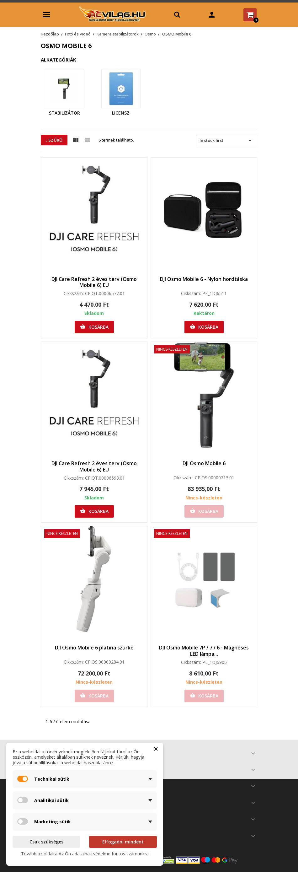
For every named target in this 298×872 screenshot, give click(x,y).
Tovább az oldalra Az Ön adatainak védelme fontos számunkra (85, 854)
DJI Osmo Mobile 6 (204, 463)
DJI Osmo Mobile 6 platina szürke (94, 647)
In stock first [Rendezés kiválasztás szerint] (227, 140)
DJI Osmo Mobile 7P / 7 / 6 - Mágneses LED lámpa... (204, 650)
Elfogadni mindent (123, 842)
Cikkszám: (74, 293)
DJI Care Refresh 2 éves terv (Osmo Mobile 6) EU (94, 282)
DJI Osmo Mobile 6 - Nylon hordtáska (204, 279)
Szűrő (54, 140)
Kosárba (94, 327)
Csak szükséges (46, 842)
